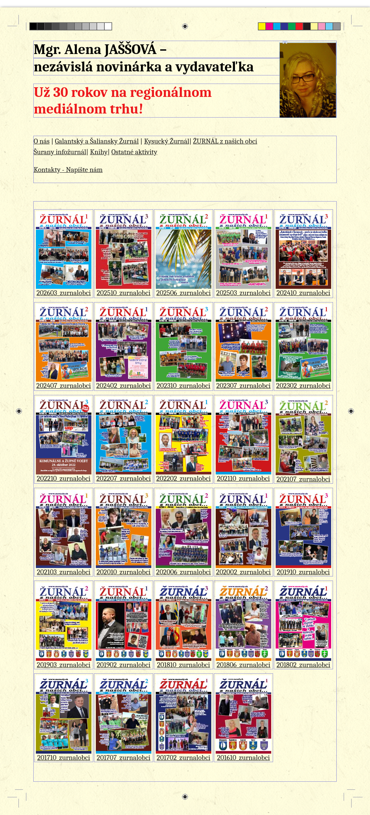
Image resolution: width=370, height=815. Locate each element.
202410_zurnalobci (303, 290)
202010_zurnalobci (123, 569)
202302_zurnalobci (303, 382)
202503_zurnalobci (243, 290)
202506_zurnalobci (183, 290)
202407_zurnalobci (63, 382)
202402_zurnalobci (123, 382)
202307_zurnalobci (243, 382)
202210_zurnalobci (63, 475)
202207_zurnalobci (123, 475)
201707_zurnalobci (123, 754)
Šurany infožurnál (60, 152)
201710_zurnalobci (63, 754)
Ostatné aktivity (134, 152)
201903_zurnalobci (63, 662)
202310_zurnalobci (183, 382)
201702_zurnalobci (183, 754)
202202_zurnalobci (183, 475)
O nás (42, 141)
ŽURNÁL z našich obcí (225, 141)
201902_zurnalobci (123, 662)
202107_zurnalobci (303, 476)
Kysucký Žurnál (166, 141)
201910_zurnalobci (303, 569)
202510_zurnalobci (123, 290)
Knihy (99, 152)
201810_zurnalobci (183, 662)
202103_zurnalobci (63, 569)
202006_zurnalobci (183, 569)
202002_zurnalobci (243, 569)
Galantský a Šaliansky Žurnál (96, 141)
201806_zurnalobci (243, 662)
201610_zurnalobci (243, 754)
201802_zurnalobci (303, 662)
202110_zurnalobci (243, 475)
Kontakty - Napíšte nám (68, 170)
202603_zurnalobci (63, 290)
